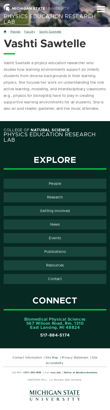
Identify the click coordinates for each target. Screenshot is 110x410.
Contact (55, 279)
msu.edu (56, 372)
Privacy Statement (75, 357)
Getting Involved (55, 211)
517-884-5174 (55, 335)
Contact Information (27, 357)
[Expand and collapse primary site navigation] (101, 9)
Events (55, 238)
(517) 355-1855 (32, 372)
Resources (55, 265)
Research (55, 197)
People (55, 183)
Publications (55, 252)
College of (37, 130)
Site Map (51, 357)
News (55, 224)
